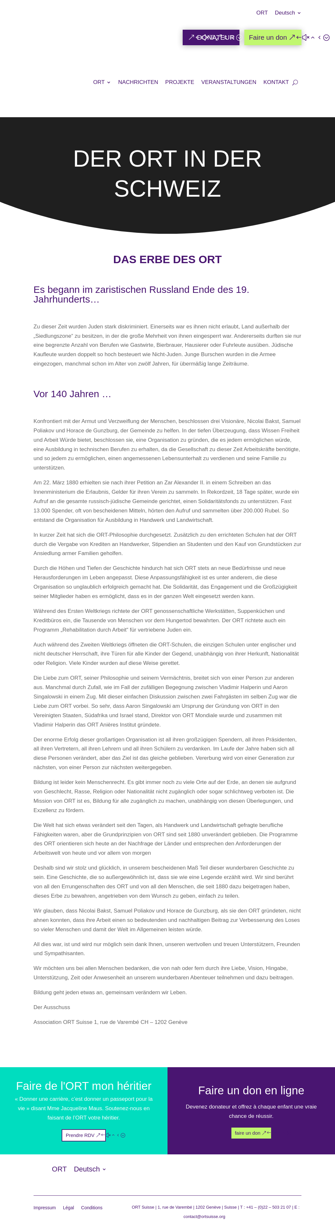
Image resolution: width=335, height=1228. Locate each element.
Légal (68, 1207)
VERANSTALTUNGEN (228, 82)
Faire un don (268, 37)
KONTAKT (276, 82)
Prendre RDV (80, 1135)
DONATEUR (216, 37)
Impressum (45, 1207)
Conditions (91, 1207)
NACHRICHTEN (138, 82)
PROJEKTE (179, 82)
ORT (262, 13)
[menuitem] (288, 18)
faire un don (247, 1133)
